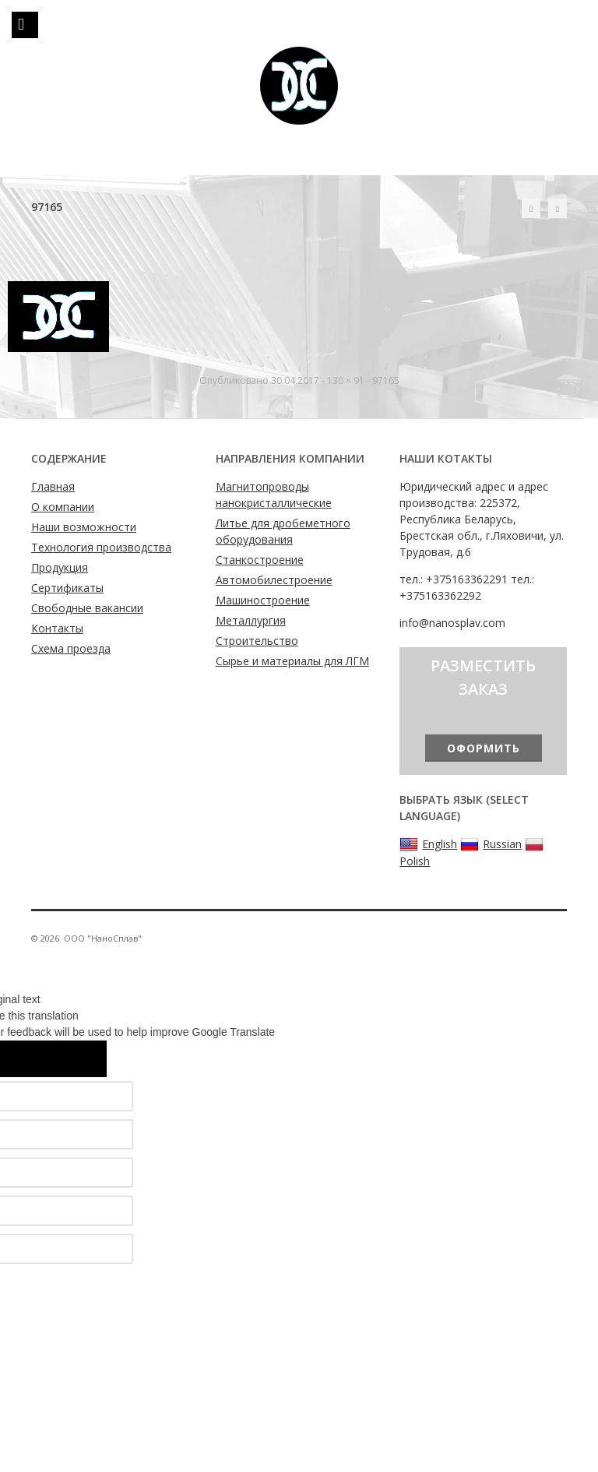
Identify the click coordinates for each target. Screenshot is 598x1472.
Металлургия (251, 620)
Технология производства (101, 547)
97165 (385, 380)
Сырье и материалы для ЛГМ (292, 660)
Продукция (59, 567)
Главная (53, 486)
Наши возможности (83, 526)
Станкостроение (260, 559)
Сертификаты (67, 587)
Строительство (257, 640)
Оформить (483, 748)
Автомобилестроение (274, 579)
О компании (62, 506)
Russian (491, 844)
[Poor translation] (75, 1059)
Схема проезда (71, 648)
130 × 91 (345, 380)
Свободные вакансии (87, 607)
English (428, 844)
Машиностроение (263, 600)
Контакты (57, 628)
